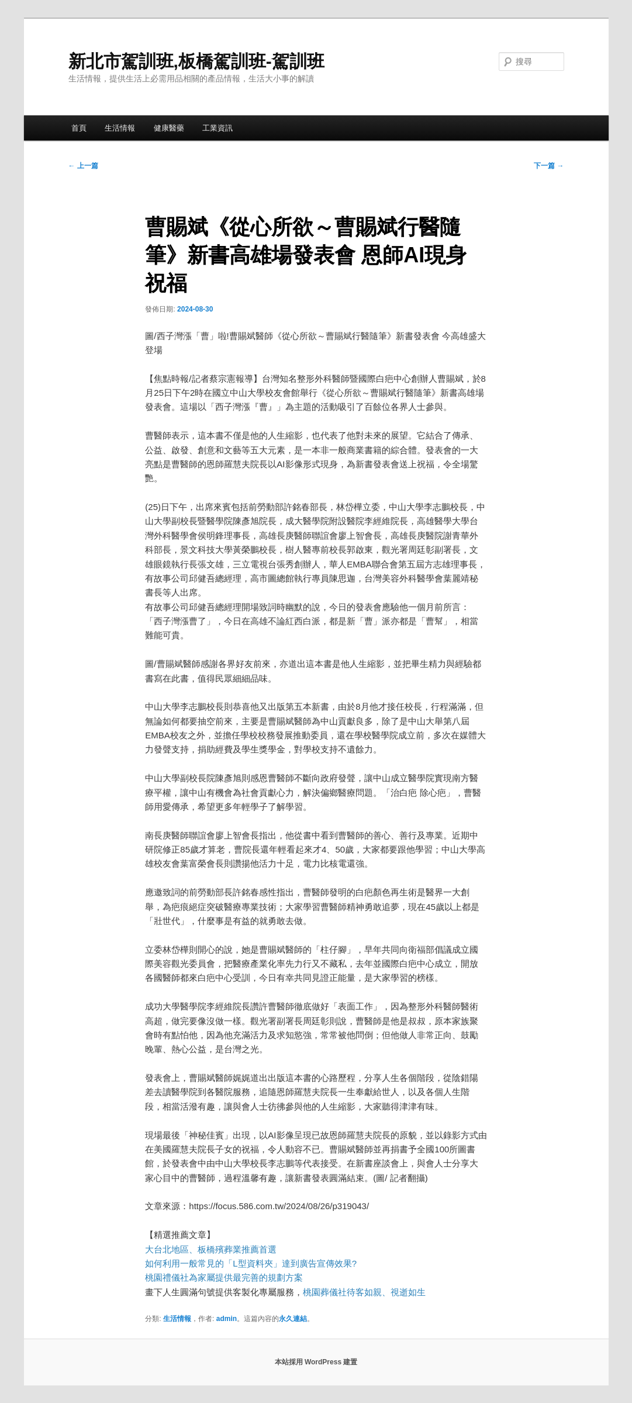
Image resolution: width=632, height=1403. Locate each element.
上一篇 (83, 166)
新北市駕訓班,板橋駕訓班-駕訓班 (196, 61)
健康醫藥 (169, 128)
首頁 (79, 128)
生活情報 (120, 128)
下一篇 (549, 166)
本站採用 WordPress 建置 (316, 1362)
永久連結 (293, 1319)
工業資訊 (217, 128)
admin (226, 1319)
